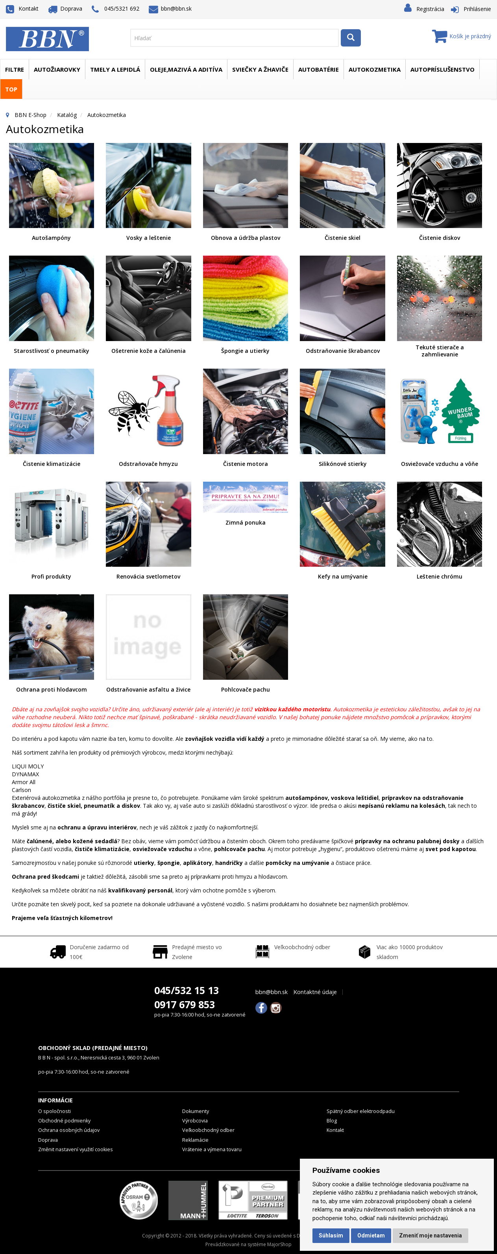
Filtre (14, 69)
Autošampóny (51, 237)
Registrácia (430, 9)
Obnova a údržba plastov (245, 237)
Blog (332, 1120)
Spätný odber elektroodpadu (361, 1111)
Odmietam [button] (371, 1235)
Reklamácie (195, 1140)
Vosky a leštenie (148, 237)
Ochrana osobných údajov (69, 1130)
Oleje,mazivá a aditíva (186, 69)
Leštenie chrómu (439, 576)
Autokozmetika (375, 69)
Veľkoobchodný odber (208, 1130)
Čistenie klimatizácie (51, 463)
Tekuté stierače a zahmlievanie (440, 350)
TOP (11, 89)
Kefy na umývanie (343, 576)
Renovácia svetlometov (148, 576)
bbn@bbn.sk (170, 8)
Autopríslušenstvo (442, 69)
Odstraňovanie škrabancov (343, 350)
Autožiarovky (57, 69)
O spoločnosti (54, 1111)
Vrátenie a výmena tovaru (212, 1149)
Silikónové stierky (343, 463)
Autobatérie (318, 69)
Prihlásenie (477, 9)
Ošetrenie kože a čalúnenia (148, 350)
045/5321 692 (115, 9)
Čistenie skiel (342, 237)
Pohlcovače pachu (245, 689)
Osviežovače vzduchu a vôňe (439, 463)
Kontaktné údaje (315, 992)
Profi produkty (51, 576)
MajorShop (279, 1244)
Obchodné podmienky (64, 1120)
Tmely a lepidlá (115, 69)
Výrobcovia (195, 1120)
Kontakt (22, 8)
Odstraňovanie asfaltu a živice (148, 689)
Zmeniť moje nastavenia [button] (430, 1235)
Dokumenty (195, 1111)
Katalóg (67, 115)
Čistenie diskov (439, 237)
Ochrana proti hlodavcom (51, 689)
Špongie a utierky (245, 350)
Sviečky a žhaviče (260, 69)
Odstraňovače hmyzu (148, 463)
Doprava (65, 8)
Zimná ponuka (245, 522)
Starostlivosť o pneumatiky (51, 350)
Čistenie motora (245, 463)
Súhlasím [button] (331, 1235)
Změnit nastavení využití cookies (75, 1149)
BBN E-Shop (30, 115)
